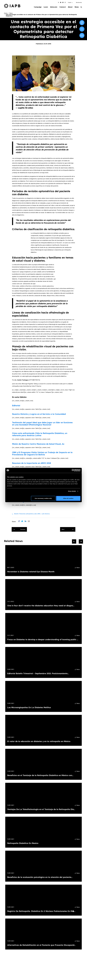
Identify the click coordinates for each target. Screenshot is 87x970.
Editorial (16, 406)
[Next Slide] (81, 542)
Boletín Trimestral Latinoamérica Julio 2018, (27, 514)
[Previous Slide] (74, 542)
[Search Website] (81, 7)
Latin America (45, 514)
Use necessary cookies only (43, 498)
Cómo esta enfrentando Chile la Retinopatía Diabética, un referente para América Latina (39, 434)
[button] (70, 2)
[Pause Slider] (75, 956)
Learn (42, 7)
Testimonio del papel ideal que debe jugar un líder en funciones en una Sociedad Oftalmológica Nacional (42, 424)
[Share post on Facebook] (20, 522)
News (76, 7)
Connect (60, 7)
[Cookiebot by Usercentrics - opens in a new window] (73, 470)
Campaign (33, 7)
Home (6, 13)
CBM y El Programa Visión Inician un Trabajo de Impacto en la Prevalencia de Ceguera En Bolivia (42, 453)
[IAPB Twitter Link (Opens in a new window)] (58, 2)
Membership (79, 2)
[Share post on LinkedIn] (26, 522)
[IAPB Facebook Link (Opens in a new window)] (60, 2)
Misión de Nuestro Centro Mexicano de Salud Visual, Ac (38, 444)
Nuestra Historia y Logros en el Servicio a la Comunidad (39, 414)
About (69, 7)
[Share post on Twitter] (23, 522)
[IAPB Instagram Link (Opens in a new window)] (65, 2)
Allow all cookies (68, 498)
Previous (19, 529)
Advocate (51, 7)
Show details (72, 491)
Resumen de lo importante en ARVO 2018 (31, 463)
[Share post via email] (29, 522)
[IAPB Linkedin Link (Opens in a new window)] (63, 2)
